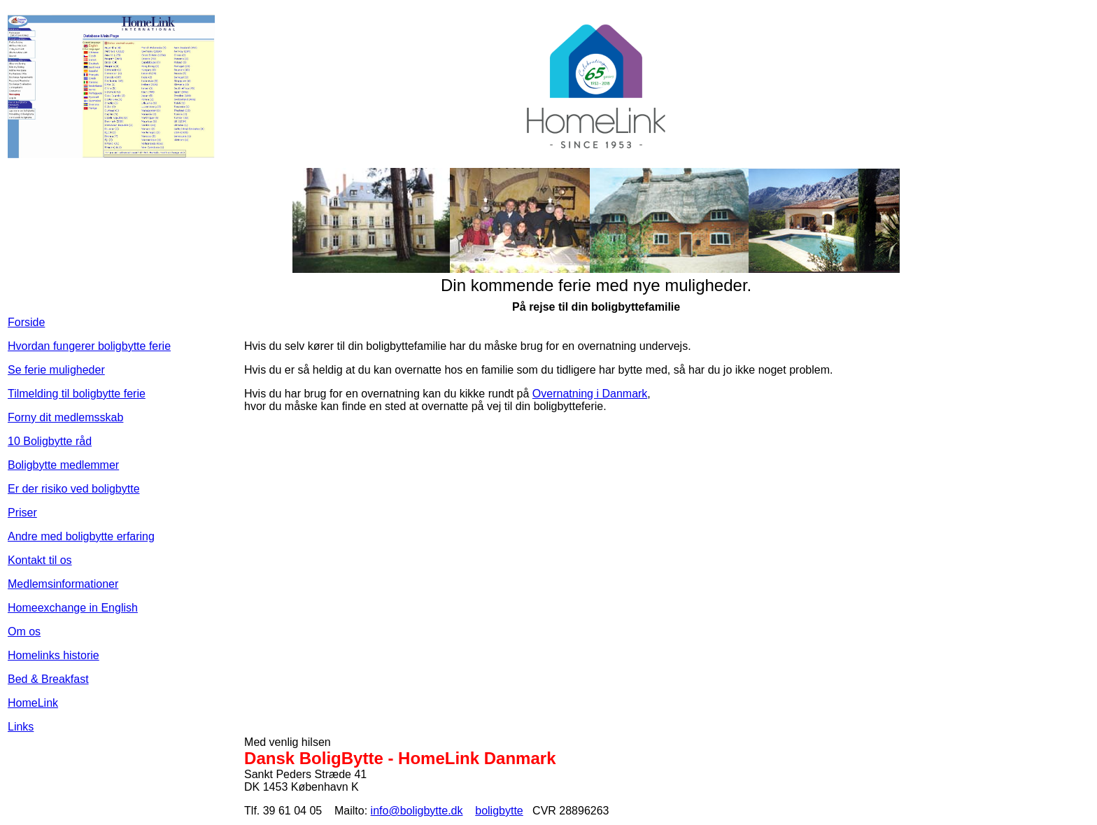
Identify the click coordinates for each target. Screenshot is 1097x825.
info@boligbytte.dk (417, 811)
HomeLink (33, 703)
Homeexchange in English (73, 608)
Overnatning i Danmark (590, 394)
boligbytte (499, 811)
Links (21, 727)
